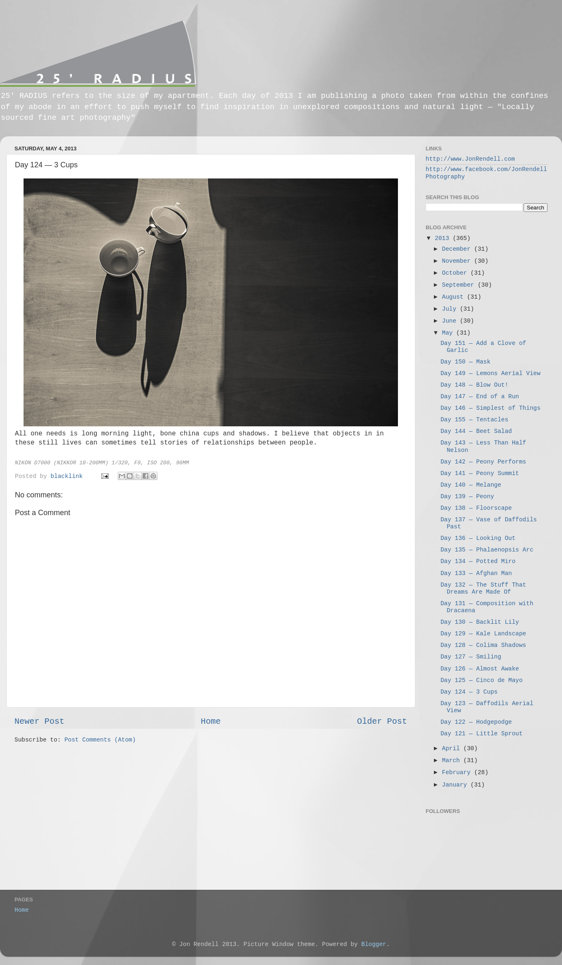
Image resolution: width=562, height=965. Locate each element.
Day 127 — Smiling (471, 657)
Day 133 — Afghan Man (476, 573)
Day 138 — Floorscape (476, 508)
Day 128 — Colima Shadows (483, 645)
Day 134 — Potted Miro (478, 561)
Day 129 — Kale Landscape (483, 633)
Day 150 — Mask (466, 362)
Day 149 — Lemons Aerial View (491, 373)
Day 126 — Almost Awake (480, 669)
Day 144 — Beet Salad (476, 431)
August (454, 297)
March (453, 760)
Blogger (373, 944)
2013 (443, 238)
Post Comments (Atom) (100, 740)
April (453, 748)
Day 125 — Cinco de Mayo (482, 680)
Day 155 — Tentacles (474, 419)
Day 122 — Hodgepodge (476, 722)
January (456, 785)
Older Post (382, 721)
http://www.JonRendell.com (470, 159)
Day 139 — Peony (467, 496)
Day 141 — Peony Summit (480, 473)
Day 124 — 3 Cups (469, 692)
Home (211, 721)
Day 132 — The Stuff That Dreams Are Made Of (483, 588)
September (460, 285)
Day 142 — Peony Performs (483, 462)
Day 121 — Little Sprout (482, 733)
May (449, 333)
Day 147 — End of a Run (480, 396)
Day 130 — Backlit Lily (480, 622)
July (451, 309)
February (458, 772)
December (458, 249)
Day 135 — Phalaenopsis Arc (487, 550)
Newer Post (39, 721)
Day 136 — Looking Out (478, 538)
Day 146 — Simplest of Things (491, 408)
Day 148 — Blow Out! (474, 385)
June (451, 321)
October (456, 273)
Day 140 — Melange (471, 485)
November (458, 261)
